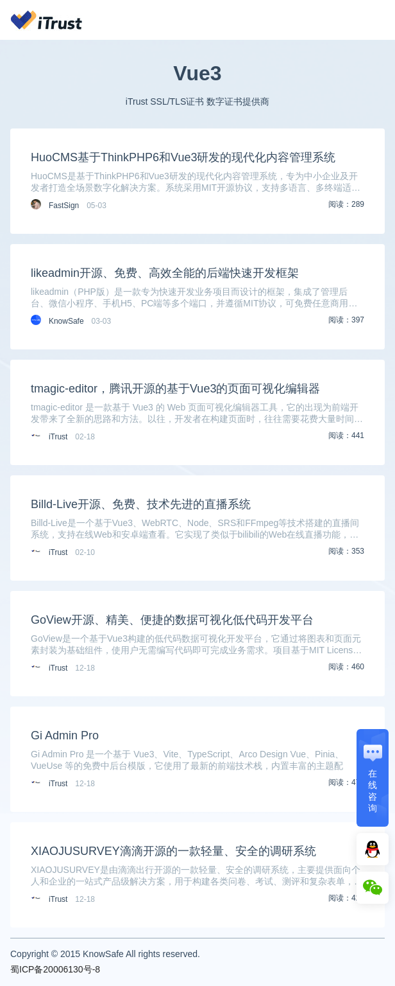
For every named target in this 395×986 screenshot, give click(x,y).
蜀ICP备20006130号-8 (55, 969)
